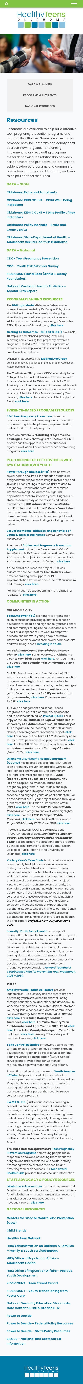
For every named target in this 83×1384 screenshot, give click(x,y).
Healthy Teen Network (24, 1238)
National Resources (40, 106)
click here (56, 325)
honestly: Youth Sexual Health (27, 931)
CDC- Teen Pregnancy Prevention (33, 258)
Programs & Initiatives (40, 95)
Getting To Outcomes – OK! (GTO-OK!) (34, 332)
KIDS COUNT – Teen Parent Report (33, 1283)
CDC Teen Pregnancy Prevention (29, 416)
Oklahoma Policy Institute (24, 1186)
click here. (32, 584)
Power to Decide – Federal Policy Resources (40, 1323)
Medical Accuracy (54, 359)
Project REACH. (53, 716)
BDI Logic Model (23, 305)
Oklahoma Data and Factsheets (32, 192)
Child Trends (16, 1230)
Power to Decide (19, 1316)
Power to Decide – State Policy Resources (38, 1331)
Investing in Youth (49, 644)
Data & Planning (40, 84)
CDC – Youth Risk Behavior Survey (33, 266)
